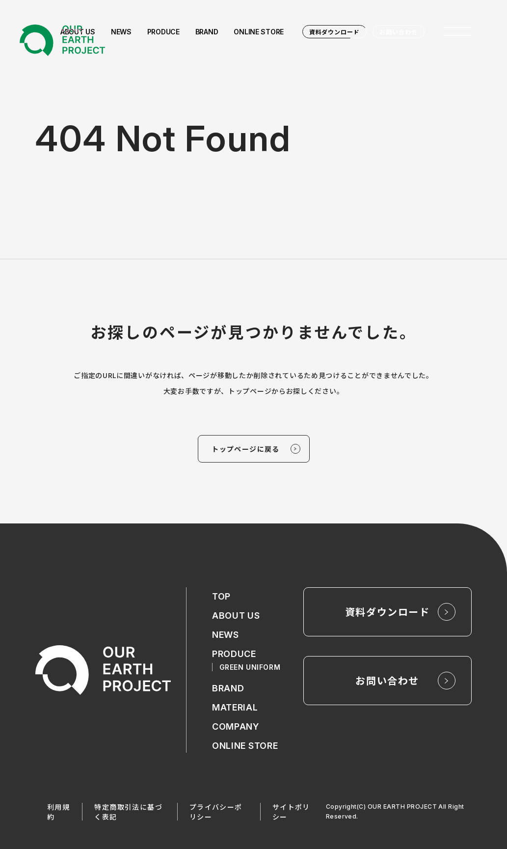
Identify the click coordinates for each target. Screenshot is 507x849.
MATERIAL (235, 707)
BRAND (228, 688)
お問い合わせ (398, 31)
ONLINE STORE (245, 745)
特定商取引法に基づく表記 (128, 812)
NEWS (225, 635)
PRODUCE (234, 654)
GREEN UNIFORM (249, 667)
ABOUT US (236, 615)
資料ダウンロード (334, 31)
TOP (221, 596)
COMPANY (235, 726)
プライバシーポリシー (215, 812)
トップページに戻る (246, 449)
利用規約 (58, 812)
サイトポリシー (291, 812)
